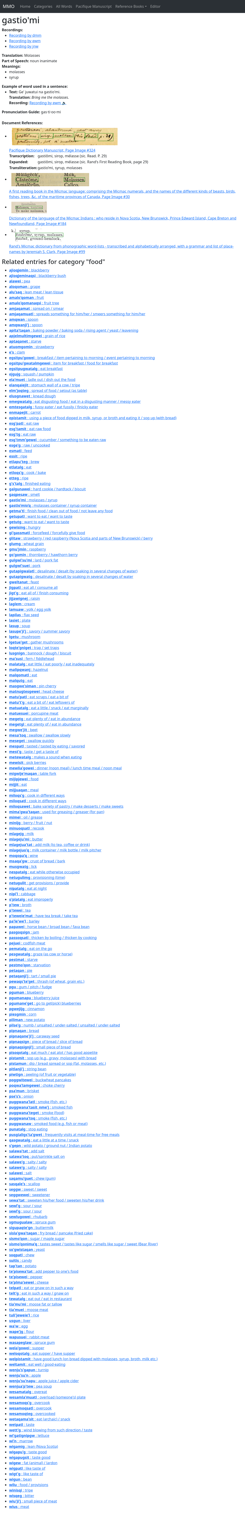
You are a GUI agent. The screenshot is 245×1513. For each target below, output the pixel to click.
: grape (24, 286)
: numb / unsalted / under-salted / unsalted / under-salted (64, 1025)
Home (25, 6)
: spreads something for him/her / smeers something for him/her (77, 313)
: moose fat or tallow (35, 1304)
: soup (19, 625)
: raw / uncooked (29, 445)
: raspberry (27, 549)
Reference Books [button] (129, 6)
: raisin (24, 598)
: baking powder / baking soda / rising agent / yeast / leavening (73, 330)
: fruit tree (34, 302)
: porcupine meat (33, 713)
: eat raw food (30, 428)
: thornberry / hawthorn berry (43, 554)
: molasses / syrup (33, 499)
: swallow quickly (31, 740)
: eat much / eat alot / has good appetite (53, 1052)
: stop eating (28, 1129)
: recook (26, 828)
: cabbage (22, 893)
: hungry (24, 527)
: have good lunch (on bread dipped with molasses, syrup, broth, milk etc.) (83, 1358)
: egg (18, 1326)
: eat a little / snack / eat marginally (48, 707)
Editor (155, 6)
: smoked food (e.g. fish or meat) (48, 1123)
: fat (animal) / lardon (33, 1462)
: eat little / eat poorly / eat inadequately (51, 664)
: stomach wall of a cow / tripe (44, 385)
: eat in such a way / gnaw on (39, 1293)
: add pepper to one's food (43, 1271)
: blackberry (29, 270)
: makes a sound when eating (45, 757)
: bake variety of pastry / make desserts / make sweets (66, 806)
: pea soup (30, 1386)
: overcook (29, 1402)
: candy (20, 1260)
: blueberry (26, 992)
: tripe (21, 1490)
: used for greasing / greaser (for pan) (56, 811)
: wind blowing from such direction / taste (50, 1430)
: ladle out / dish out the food (42, 379)
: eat (20, 467)
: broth (20, 904)
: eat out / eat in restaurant (40, 1298)
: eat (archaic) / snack (39, 1419)
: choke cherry (37, 1085)
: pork (24, 565)
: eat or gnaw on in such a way (41, 1287)
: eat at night (28, 888)
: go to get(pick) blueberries (45, 1003)
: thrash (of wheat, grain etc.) (46, 981)
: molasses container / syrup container (53, 505)
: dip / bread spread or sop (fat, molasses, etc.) (57, 1063)
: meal (24, 789)
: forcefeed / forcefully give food (47, 532)
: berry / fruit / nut (30, 822)
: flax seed (24, 614)
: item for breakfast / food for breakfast (63, 363)
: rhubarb (28, 1216)
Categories (43, 6)
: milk (21, 833)
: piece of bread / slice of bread (46, 1041)
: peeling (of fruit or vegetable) (42, 1074)
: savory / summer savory (39, 631)
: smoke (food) (36, 1112)
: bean (20, 1479)
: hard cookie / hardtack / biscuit (47, 488)
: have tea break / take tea (43, 915)
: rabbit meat (29, 1337)
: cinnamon (27, 1008)
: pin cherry (32, 685)
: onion (21, 1096)
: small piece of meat (33, 1501)
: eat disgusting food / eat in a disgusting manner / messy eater (75, 401)
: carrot (25, 412)
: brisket (24, 1090)
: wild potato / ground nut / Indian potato (50, 1145)
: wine (23, 855)
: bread (24, 1030)
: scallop (24, 1183)
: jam (24, 932)
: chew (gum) (32, 1178)
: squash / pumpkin (31, 374)
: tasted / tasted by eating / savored (47, 746)
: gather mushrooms (36, 642)
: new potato (27, 1019)
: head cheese (36, 691)
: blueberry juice (34, 997)
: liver (19, 1320)
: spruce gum (32, 1222)
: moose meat (28, 1309)
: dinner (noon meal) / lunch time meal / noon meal (65, 768)
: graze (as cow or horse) (40, 954)
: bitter (21, 1495)
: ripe (18, 456)
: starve (25, 341)
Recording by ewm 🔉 (47, 102)
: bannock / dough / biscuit (40, 653)
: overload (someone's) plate (47, 1397)
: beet (23, 729)
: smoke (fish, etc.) (38, 1101)
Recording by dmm (25, 35)
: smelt (24, 494)
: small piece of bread (40, 1047)
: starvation (30, 964)
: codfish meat (27, 943)
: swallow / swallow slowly (40, 735)
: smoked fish (41, 1107)
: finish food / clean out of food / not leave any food (61, 510)
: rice (24, 1315)
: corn (22, 1014)
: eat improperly (31, 899)
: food (23, 778)
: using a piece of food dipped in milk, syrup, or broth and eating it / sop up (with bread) (93, 417)
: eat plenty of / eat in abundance (44, 718)
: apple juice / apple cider (44, 1380)
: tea (20, 910)
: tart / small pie (32, 975)
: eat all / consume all (33, 587)
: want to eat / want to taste (40, 516)
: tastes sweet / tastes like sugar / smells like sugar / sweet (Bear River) (83, 1244)
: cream (22, 603)
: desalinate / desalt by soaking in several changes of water (71, 576)
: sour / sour (25, 1205)
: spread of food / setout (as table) (48, 390)
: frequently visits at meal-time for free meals (64, 1134)
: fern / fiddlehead (31, 658)
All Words (64, 6)
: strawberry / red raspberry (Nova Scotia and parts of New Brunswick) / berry (81, 538)
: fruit (26, 297)
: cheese (29, 1282)
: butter (26, 839)
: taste (21, 1424)
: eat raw (24, 423)
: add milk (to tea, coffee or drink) (49, 844)
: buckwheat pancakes (40, 1079)
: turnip (29, 1369)
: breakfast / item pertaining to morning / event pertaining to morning (82, 357)
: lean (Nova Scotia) (33, 1446)
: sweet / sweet (28, 1189)
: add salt (26, 1151)
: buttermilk (31, 1227)
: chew (21, 1254)
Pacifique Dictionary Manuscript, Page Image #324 (52, 150)
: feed (20, 450)
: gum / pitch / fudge (30, 986)
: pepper (26, 1276)
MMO (9, 6)
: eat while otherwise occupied (44, 871)
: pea (19, 281)
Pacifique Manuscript (94, 6)
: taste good (28, 1451)
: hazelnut (28, 669)
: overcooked (32, 1413)
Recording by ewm (25, 40)
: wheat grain (26, 543)
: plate (19, 620)
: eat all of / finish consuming (38, 592)
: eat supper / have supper (42, 1353)
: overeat (28, 1391)
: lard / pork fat (33, 560)
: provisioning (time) (37, 877)
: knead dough (32, 395)
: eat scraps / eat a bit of (38, 696)
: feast (24, 582)
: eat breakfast (36, 368)
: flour (21, 1331)
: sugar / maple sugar (37, 1238)
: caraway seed (34, 1036)
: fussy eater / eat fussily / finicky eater (53, 406)
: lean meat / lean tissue (36, 292)
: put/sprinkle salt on (37, 1156)
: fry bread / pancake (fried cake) (51, 1233)
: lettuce (29, 1435)
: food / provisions (28, 1484)
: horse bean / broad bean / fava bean (49, 926)
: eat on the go (30, 948)
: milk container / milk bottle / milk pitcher (55, 850)
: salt (20, 1172)
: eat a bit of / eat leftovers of (41, 702)
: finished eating (30, 483)
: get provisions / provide (39, 882)
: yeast (27, 1249)
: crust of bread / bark (37, 861)
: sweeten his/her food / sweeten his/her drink (56, 1200)
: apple (25, 1375)
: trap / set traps (34, 647)
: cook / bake (27, 472)
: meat (19, 1506)
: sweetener (29, 1194)
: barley (24, 921)
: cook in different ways (37, 795)
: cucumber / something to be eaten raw (57, 439)
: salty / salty (28, 1161)
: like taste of (27, 1468)
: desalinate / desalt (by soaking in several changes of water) (73, 571)
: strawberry (31, 346)
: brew (24, 461)
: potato (22, 1265)
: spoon (23, 319)
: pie (20, 970)
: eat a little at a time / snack (44, 1140)
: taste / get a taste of (33, 751)
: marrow (21, 1440)
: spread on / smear (36, 308)
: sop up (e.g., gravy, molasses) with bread (52, 1057)
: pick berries (27, 762)
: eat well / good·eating (37, 1364)
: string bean (27, 1068)
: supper (26, 1347)
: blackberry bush (37, 275)
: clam (17, 352)
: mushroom (24, 636)
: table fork (32, 773)
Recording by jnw (23, 46)
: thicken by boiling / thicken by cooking (53, 937)
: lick (23, 866)
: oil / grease (25, 817)
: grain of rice (37, 335)
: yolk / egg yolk (30, 609)
